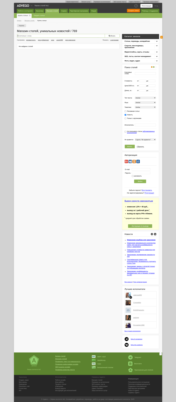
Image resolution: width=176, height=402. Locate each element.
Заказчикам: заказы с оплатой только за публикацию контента (141, 267)
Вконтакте (135, 364)
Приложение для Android (140, 370)
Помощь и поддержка (150, 11)
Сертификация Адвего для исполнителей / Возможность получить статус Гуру (141, 261)
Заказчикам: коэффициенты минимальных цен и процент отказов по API (141, 273)
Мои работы (59, 382)
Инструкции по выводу (140, 226)
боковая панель (161, 37)
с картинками (114, 40)
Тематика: (128, 107)
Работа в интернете (25, 11)
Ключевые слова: (128, 73)
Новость (130, 115)
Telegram (134, 357)
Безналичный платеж (102, 367)
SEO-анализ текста (120, 1)
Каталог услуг (86, 1)
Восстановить (147, 190)
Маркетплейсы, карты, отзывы (137, 52)
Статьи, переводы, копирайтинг (137, 41)
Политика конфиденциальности (139, 384)
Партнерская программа (136, 388)
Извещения (23, 384)
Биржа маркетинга (72, 1)
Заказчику (39, 11)
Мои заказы (23, 382)
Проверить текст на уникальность (68, 361)
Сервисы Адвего (134, 393)
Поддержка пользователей (137, 386)
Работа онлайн (60, 380)
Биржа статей (60, 356)
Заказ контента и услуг (99, 390)
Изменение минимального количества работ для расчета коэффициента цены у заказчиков (141, 245)
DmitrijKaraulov (138, 310)
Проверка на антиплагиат (102, 1)
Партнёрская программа (79, 11)
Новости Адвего (133, 390)
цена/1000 (59, 40)
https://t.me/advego (136, 339)
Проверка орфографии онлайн (66, 364)
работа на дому (98, 399)
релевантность (31, 40)
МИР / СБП (99, 357)
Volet (96, 364)
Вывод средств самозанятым (139, 201)
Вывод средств (60, 388)
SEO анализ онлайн (62, 367)
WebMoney (99, 360)
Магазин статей (52, 11)
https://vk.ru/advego (137, 345)
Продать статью (39, 15)
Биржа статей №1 (42, 6)
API (20, 390)
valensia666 (137, 295)
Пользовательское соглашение (139, 382)
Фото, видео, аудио (132, 61)
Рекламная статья (133, 111)
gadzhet (136, 317)
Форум (93, 11)
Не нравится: (129, 139)
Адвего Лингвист (134, 1)
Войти (140, 181)
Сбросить (140, 147)
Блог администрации (140, 282)
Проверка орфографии (150, 1)
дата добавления (43, 40)
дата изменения (70, 40)
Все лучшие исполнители (133, 331)
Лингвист (97, 388)
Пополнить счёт (24, 386)
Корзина (21, 25)
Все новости (128, 282)
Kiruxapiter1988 (139, 325)
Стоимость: (128, 81)
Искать (129, 146)
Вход (156, 6)
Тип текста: (128, 98)
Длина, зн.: (128, 90)
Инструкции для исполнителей (65, 390)
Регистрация (146, 6)
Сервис (64, 11)
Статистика (23, 388)
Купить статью (23, 15)
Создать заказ (133, 10)
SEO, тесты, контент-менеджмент (138, 56)
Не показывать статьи (141, 132)
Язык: (126, 102)
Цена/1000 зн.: (130, 85)
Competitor (137, 302)
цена (52, 40)
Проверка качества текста (65, 370)
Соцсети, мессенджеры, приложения (134, 46)
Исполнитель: (129, 125)
